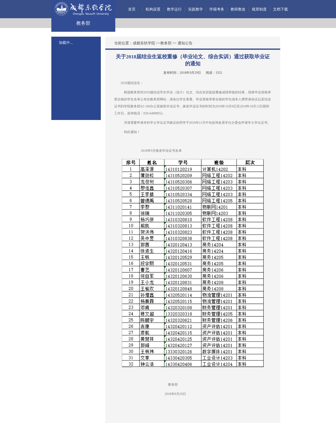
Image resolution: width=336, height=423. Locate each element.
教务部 (166, 43)
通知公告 (185, 43)
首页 (132, 9)
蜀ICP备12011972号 (122, 412)
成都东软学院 (144, 43)
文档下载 (280, 9)
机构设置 (153, 9)
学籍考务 (216, 9)
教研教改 (238, 9)
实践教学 (195, 9)
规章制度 (259, 9)
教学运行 (174, 9)
